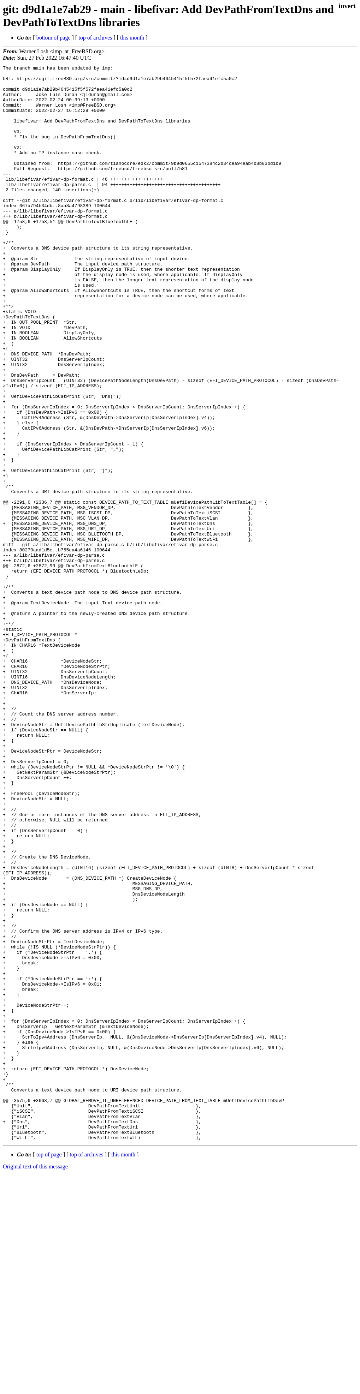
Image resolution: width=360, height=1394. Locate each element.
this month (132, 38)
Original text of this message (35, 1381)
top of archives (95, 38)
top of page (49, 1369)
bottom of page (53, 38)
